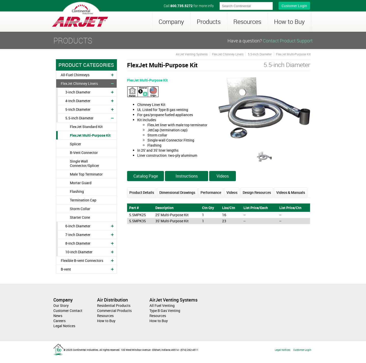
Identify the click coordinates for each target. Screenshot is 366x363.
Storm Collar (80, 208)
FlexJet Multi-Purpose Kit (90, 135)
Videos (223, 176)
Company (171, 21)
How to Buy (289, 21)
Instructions (187, 176)
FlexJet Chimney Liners (79, 83)
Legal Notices (64, 325)
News (57, 315)
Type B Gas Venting (164, 310)
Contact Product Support (288, 41)
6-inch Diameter (77, 226)
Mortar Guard (81, 182)
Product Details (141, 192)
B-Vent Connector (84, 152)
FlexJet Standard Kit (86, 126)
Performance (211, 192)
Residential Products (113, 305)
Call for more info (189, 5)
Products (209, 21)
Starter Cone (80, 217)
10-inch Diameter (79, 251)
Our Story (61, 305)
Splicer (75, 143)
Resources (247, 21)
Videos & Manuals (290, 192)
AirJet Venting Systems (192, 54)
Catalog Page (145, 176)
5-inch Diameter (77, 109)
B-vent (66, 269)
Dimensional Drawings (177, 192)
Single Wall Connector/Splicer (84, 163)
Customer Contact (67, 310)
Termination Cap (83, 200)
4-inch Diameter (77, 100)
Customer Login (294, 5)
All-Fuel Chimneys (75, 74)
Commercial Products (114, 310)
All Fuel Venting (162, 305)
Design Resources (257, 192)
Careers (59, 320)
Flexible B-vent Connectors (82, 260)
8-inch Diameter (77, 243)
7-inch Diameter (77, 234)
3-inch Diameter (77, 92)
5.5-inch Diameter (79, 118)
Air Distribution (112, 300)
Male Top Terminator (86, 174)
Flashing (77, 191)
